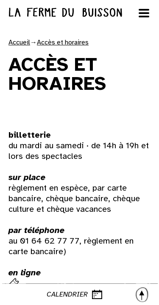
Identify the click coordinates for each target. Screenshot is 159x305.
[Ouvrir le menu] (144, 13)
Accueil (19, 42)
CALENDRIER (98, 294)
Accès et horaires (63, 42)
